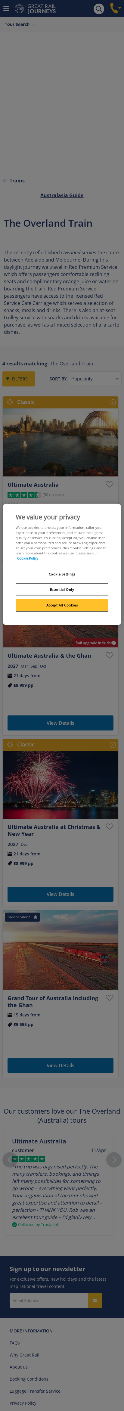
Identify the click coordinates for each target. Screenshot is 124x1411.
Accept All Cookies (62, 605)
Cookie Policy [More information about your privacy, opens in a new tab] (27, 558)
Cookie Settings (62, 574)
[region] (62, 564)
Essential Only (62, 589)
